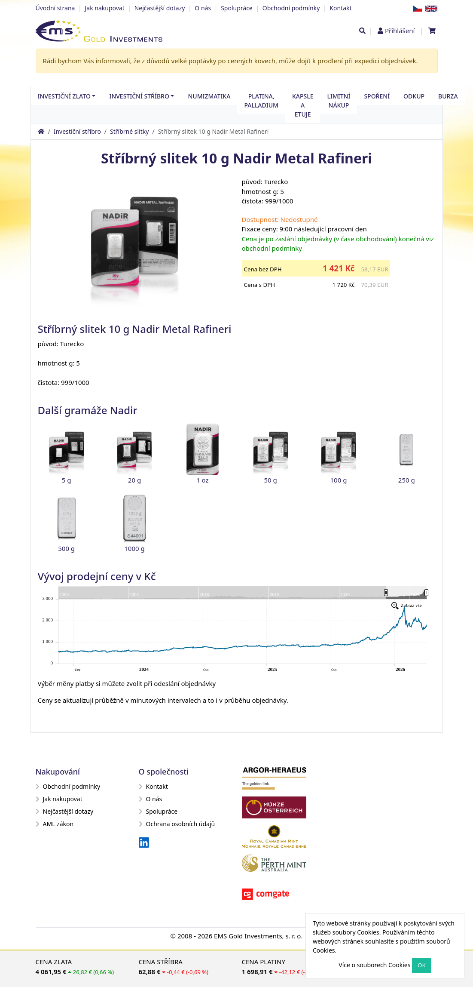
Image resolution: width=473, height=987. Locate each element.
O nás (203, 8)
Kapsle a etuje (303, 105)
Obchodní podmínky (291, 8)
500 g (66, 548)
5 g (66, 480)
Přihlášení (400, 30)
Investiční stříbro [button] (139, 96)
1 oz (202, 480)
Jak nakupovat (104, 8)
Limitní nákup (338, 100)
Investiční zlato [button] (64, 96)
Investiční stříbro (77, 131)
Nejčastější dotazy (159, 8)
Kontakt (340, 8)
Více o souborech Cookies (374, 965)
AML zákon (55, 824)
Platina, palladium (261, 100)
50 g (270, 480)
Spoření (377, 96)
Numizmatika (209, 96)
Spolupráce (237, 8)
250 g (406, 480)
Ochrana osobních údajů (177, 824)
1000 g (134, 548)
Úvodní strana (55, 8)
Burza (448, 96)
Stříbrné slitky (129, 131)
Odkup (413, 96)
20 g (134, 480)
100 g (338, 480)
